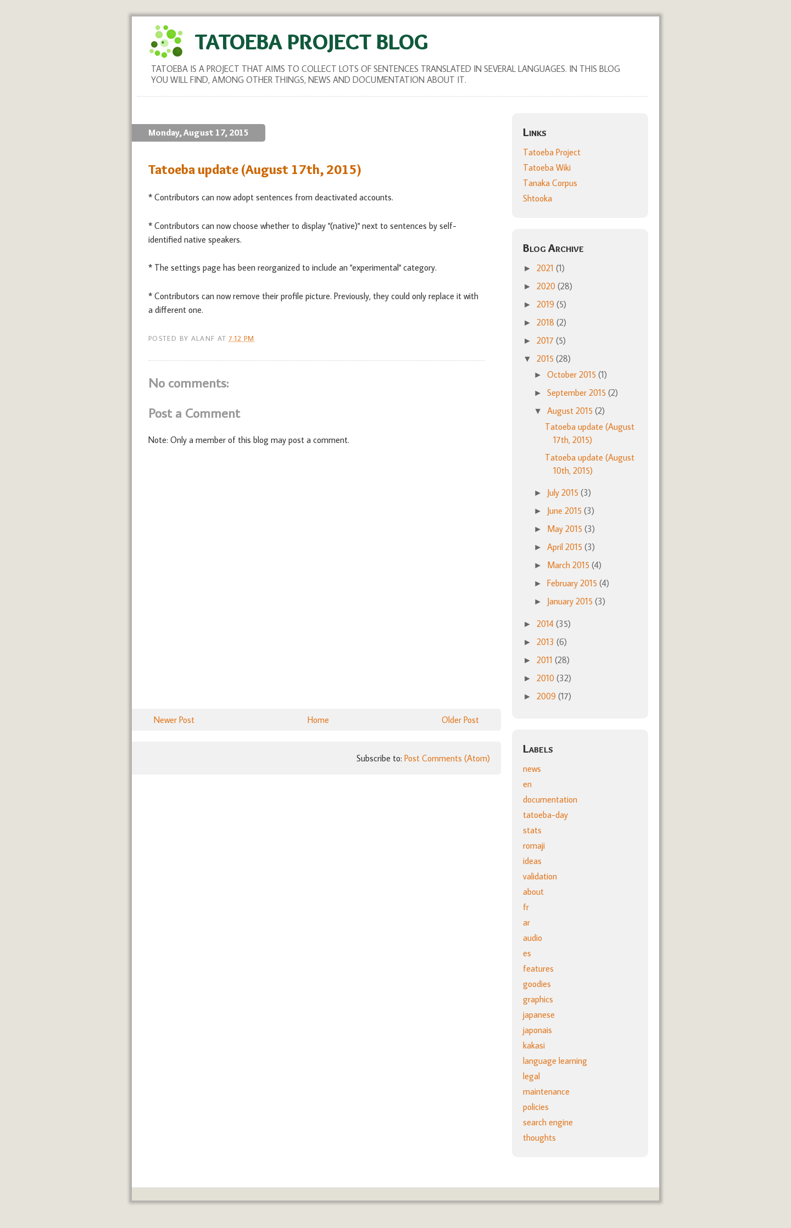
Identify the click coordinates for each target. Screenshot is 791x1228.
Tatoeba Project (552, 152)
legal (531, 1075)
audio (532, 937)
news (532, 768)
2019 (546, 304)
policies (536, 1106)
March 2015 (569, 564)
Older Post (460, 719)
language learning (555, 1060)
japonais (537, 1029)
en (527, 783)
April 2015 (565, 546)
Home (318, 719)
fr (526, 906)
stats (532, 830)
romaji (534, 845)
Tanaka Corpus (550, 182)
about (533, 891)
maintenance (546, 1091)
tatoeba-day (545, 814)
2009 (547, 696)
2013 (546, 641)
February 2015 (573, 582)
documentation (550, 799)
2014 (546, 623)
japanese (539, 1014)
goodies (537, 983)
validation (540, 876)
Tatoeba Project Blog (311, 41)
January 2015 (571, 601)
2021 (546, 267)
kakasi (534, 1045)
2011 (546, 659)
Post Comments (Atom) (447, 758)
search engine (548, 1122)
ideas (532, 860)
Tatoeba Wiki (547, 167)
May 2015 (565, 528)
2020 (547, 286)
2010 (546, 677)
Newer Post (174, 719)
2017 (546, 340)
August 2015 (571, 410)
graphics (538, 999)
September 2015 (577, 392)
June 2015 (565, 510)
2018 (546, 322)
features (538, 968)
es (527, 952)
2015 (546, 358)
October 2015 (572, 374)
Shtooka (537, 198)
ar (526, 922)
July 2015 (564, 492)
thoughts (539, 1137)
